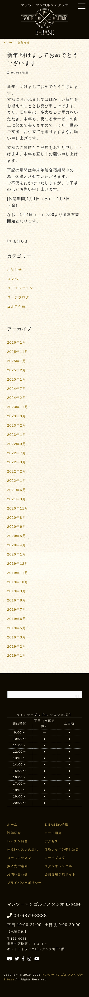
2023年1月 (16, 435)
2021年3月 (16, 499)
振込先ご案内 (17, 866)
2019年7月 (16, 609)
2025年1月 (16, 379)
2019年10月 (17, 582)
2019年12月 (17, 563)
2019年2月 (16, 646)
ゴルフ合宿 (16, 306)
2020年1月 (16, 554)
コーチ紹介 (53, 833)
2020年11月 (17, 508)
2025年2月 (16, 370)
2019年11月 (17, 573)
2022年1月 (16, 481)
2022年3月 (16, 462)
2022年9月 (16, 444)
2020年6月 (16, 526)
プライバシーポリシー (24, 882)
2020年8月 (16, 517)
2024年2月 (16, 398)
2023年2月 (16, 425)
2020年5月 (16, 536)
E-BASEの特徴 (57, 824)
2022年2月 (16, 471)
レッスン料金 (17, 841)
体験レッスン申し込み (62, 849)
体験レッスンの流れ (22, 849)
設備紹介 (14, 833)
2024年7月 (16, 389)
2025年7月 (16, 361)
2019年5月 (16, 628)
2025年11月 (17, 352)
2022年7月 (16, 453)
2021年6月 (16, 490)
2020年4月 (16, 545)
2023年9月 (16, 416)
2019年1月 (16, 655)
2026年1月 (16, 342)
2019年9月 (16, 591)
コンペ (12, 279)
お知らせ (14, 270)
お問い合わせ (17, 874)
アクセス (51, 841)
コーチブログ (18, 297)
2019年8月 (16, 600)
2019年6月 (16, 619)
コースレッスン (20, 288)
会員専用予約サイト (60, 874)
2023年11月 (17, 407)
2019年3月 (16, 637)
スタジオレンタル (58, 866)
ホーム (12, 824)
